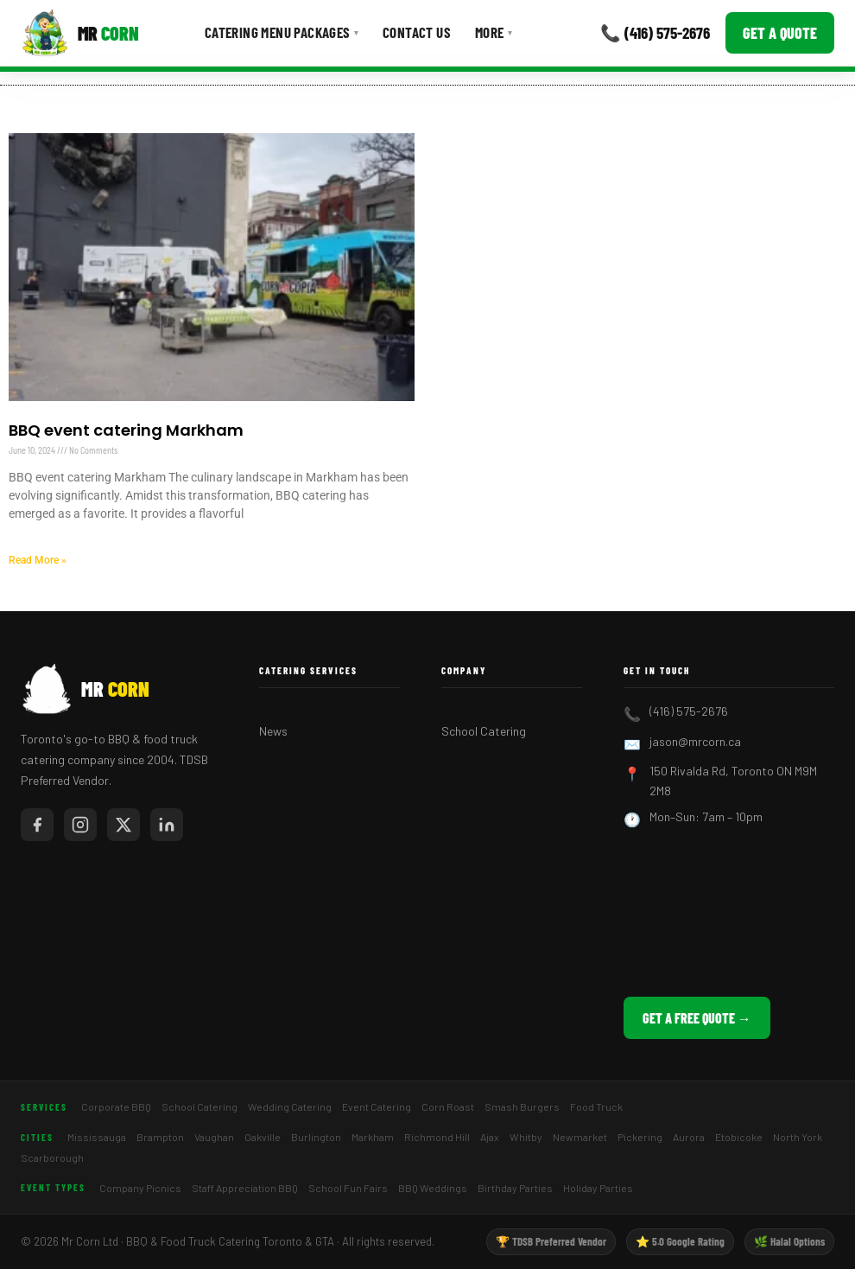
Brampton (160, 1137)
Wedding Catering (290, 1106)
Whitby (526, 1137)
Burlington (316, 1137)
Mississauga (96, 1137)
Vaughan (214, 1137)
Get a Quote (780, 32)
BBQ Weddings (432, 1188)
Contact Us (417, 32)
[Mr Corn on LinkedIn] (166, 824)
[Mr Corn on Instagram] (80, 824)
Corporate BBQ (116, 1106)
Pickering (640, 1137)
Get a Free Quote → (697, 1018)
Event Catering (376, 1106)
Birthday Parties (515, 1188)
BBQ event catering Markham (126, 430)
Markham (373, 1137)
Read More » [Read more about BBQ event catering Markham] (37, 560)
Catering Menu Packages (281, 32)
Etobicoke (739, 1137)
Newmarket (580, 1137)
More (493, 32)
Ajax (489, 1137)
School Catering (483, 731)
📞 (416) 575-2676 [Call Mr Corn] (655, 32)
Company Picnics (140, 1188)
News (273, 731)
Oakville (262, 1137)
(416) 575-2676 (688, 711)
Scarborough (52, 1157)
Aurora (689, 1137)
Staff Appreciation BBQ (245, 1188)
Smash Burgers (522, 1106)
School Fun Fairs (348, 1188)
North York (797, 1137)
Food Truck (596, 1106)
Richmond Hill (437, 1137)
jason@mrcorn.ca (695, 741)
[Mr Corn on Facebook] (37, 824)
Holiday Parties (598, 1188)
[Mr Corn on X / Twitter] (123, 824)
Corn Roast (447, 1106)
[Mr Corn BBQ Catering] (80, 33)
